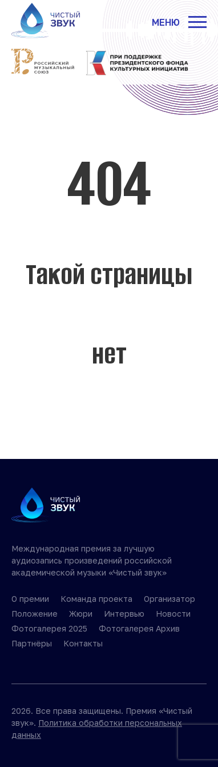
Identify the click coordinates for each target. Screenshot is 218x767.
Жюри (80, 613)
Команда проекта (96, 599)
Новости (173, 613)
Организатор (169, 599)
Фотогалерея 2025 (49, 628)
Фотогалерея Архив (139, 628)
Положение (34, 613)
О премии (30, 599)
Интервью (124, 613)
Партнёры (31, 643)
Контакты (83, 643)
